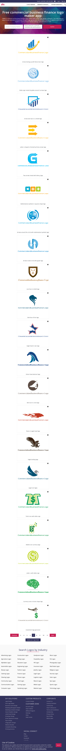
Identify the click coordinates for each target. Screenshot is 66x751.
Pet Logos (52, 658)
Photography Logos (55, 662)
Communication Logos (7, 684)
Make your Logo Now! (33, 639)
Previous (14, 635)
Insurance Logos (38, 666)
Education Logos (22, 662)
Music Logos (53, 655)
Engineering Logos (22, 666)
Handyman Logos (39, 655)
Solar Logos (53, 677)
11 (47, 635)
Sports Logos (53, 684)
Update (52, 26)
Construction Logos (22, 655)
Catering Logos (5, 673)
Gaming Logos (21, 684)
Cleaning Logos (5, 677)
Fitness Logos (21, 677)
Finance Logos (21, 673)
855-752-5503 (49, 1)
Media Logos (37, 684)
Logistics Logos (38, 677)
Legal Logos (37, 673)
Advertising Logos (6, 655)
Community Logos (6, 680)
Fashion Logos (21, 669)
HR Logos (36, 662)
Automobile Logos (6, 666)
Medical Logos (38, 688)
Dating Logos (21, 658)
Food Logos (20, 680)
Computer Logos (6, 688)
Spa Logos (53, 680)
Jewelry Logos (37, 669)
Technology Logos (55, 688)
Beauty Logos (5, 669)
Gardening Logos (22, 688)
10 (43, 635)
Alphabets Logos (6, 662)
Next (52, 635)
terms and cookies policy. (39, 749)
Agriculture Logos (6, 658)
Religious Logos (54, 669)
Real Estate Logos (55, 666)
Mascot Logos (37, 680)
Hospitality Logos (38, 658)
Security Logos (54, 673)
